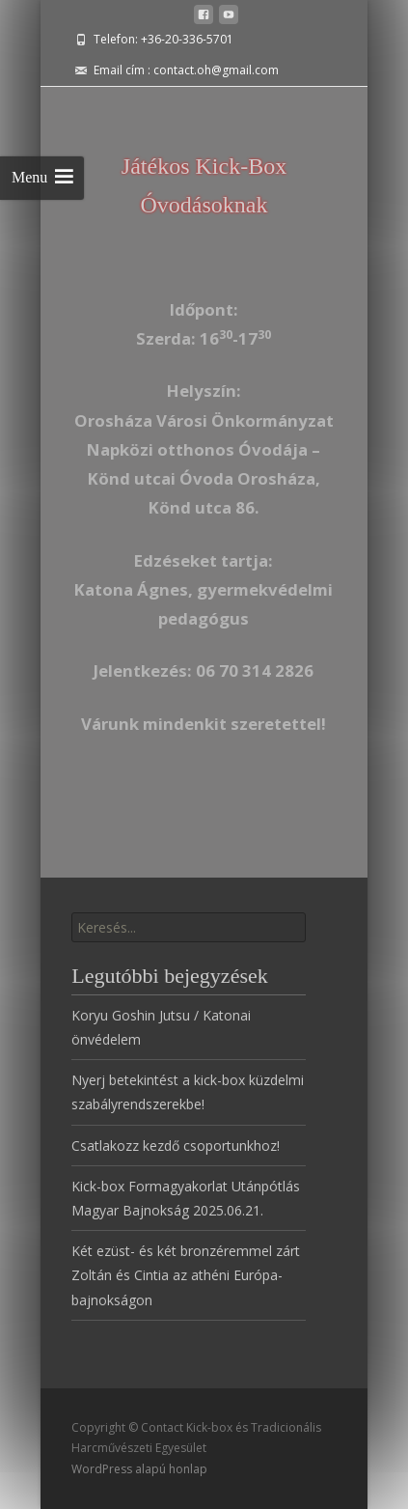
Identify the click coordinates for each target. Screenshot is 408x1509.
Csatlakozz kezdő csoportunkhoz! (175, 1145)
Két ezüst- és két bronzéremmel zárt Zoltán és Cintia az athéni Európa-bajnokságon (185, 1275)
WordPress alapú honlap (139, 1469)
